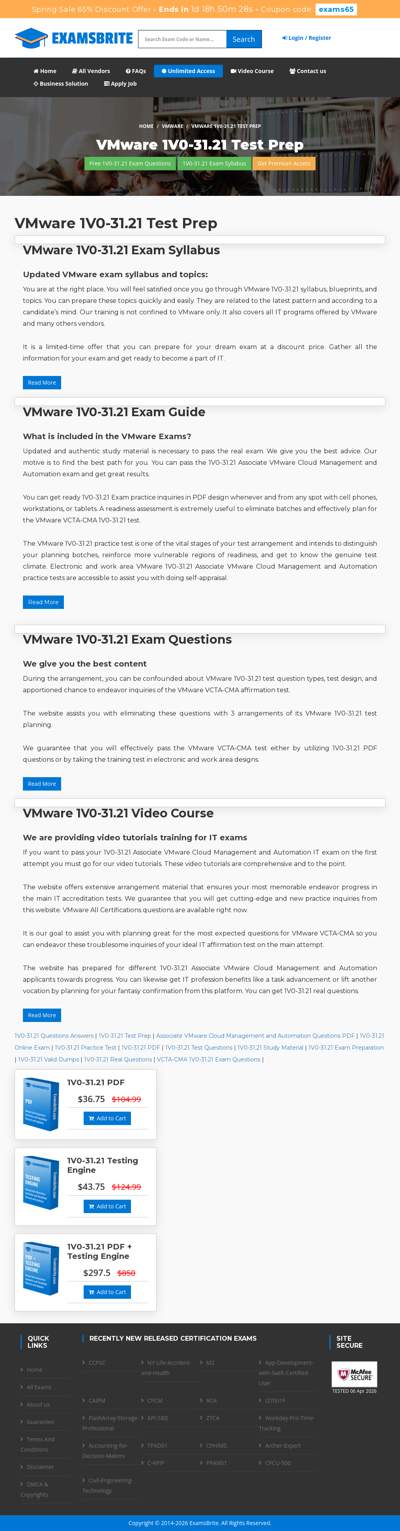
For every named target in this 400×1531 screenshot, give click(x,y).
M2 (210, 1362)
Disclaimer (40, 1467)
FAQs (136, 71)
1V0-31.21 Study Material (270, 1047)
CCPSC (97, 1362)
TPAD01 (158, 1445)
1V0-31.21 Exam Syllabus (214, 163)
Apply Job (120, 83)
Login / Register (306, 37)
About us (38, 1404)
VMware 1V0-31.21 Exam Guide (114, 412)
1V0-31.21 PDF (140, 1047)
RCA (211, 1400)
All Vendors (91, 71)
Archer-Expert (283, 1445)
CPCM (155, 1400)
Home (45, 71)
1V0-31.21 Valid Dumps (48, 1059)
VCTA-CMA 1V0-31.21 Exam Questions (208, 1059)
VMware (172, 126)
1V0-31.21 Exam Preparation (346, 1047)
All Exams (39, 1387)
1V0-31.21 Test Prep (125, 1035)
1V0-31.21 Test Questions (198, 1047)
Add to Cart (107, 1118)
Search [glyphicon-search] (244, 39)
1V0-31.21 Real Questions (118, 1059)
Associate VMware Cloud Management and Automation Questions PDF (255, 1035)
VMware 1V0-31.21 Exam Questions (127, 639)
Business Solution (61, 83)
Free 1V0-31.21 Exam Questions (130, 163)
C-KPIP (156, 1463)
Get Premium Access (284, 163)
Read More (42, 382)
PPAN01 (216, 1463)
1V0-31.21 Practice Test (85, 1047)
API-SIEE (158, 1418)
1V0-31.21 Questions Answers (54, 1035)
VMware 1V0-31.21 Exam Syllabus (121, 250)
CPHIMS (216, 1445)
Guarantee (40, 1422)
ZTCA (212, 1418)
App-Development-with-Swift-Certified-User (286, 1373)
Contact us (308, 71)
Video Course (252, 71)
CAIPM (97, 1400)
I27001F (275, 1400)
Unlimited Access (188, 71)
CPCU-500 (278, 1463)
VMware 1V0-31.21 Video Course (118, 813)
